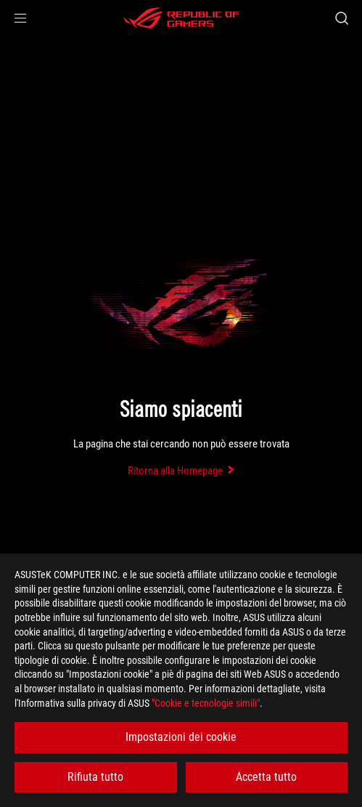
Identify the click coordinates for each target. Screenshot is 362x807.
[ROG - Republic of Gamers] (181, 18)
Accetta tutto (266, 777)
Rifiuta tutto (95, 777)
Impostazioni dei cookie (181, 737)
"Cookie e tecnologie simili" (206, 703)
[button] (20, 18)
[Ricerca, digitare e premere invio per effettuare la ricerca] (341, 18)
